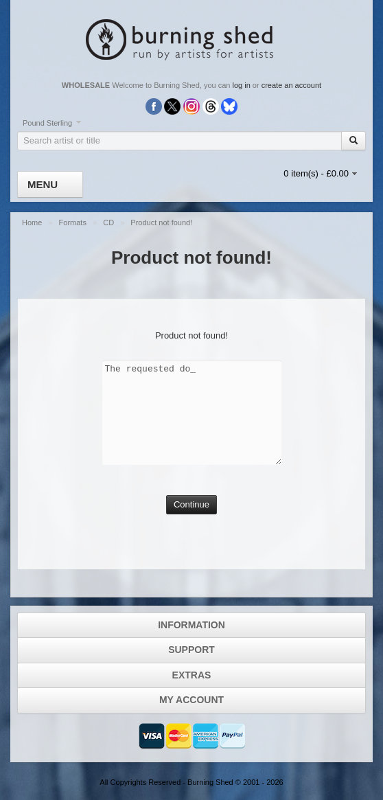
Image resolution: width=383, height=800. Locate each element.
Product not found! (161, 222)
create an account (291, 85)
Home (33, 222)
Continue (191, 504)
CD (109, 222)
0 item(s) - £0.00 (316, 173)
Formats (74, 222)
